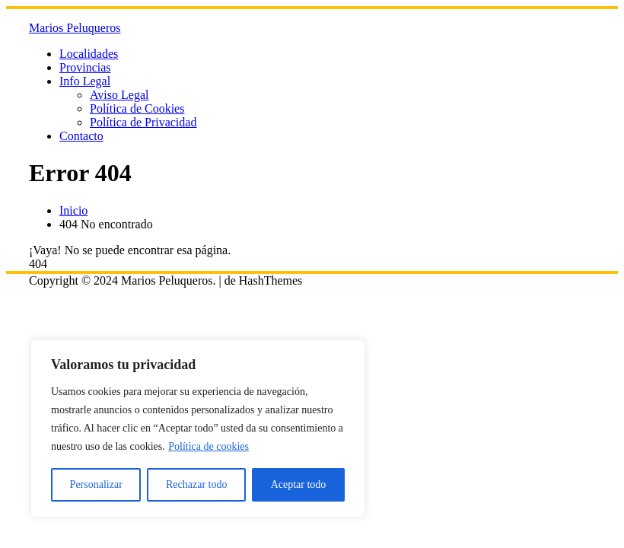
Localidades (88, 53)
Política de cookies (208, 446)
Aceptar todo (298, 484)
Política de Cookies (137, 108)
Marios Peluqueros (74, 27)
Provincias (85, 67)
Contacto (81, 135)
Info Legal (84, 81)
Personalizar (96, 484)
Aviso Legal (119, 94)
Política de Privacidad (143, 122)
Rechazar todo (196, 484)
